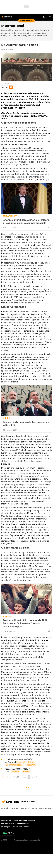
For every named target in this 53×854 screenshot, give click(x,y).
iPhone (15, 771)
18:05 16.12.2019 (7, 50)
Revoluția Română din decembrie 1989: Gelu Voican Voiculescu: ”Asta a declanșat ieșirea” (25, 623)
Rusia (34, 808)
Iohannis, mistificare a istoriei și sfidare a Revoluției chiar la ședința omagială (26, 221)
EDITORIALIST (10, 216)
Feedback (26, 827)
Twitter (31, 762)
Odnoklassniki (17, 764)
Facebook (20, 762)
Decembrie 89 (34, 777)
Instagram (31, 764)
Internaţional (6, 777)
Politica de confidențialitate (19, 823)
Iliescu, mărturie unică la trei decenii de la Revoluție (26, 423)
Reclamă (4, 823)
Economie (25, 808)
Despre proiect (6, 820)
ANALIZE (16, 777)
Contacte (31, 820)
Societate (7, 616)
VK (7, 764)
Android (26, 771)
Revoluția (25, 777)
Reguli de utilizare (20, 820)
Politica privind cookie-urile (11, 827)
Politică (6, 418)
